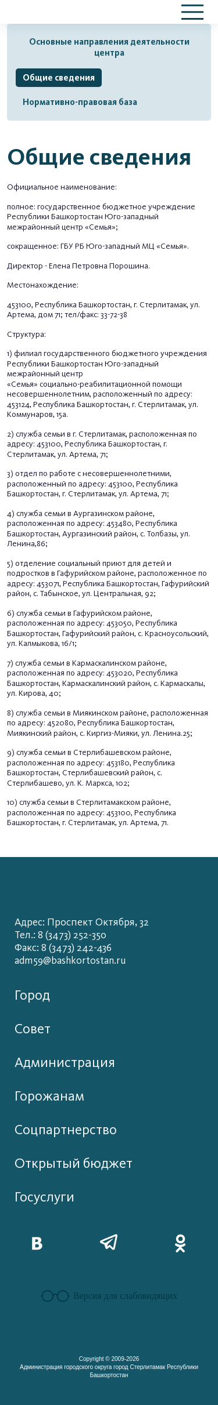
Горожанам (49, 1096)
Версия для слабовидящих (109, 1296)
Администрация (65, 1062)
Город (32, 995)
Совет (33, 1029)
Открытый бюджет (74, 1163)
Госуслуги (44, 1197)
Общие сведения (59, 77)
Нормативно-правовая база (80, 102)
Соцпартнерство (66, 1130)
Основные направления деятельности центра (109, 47)
